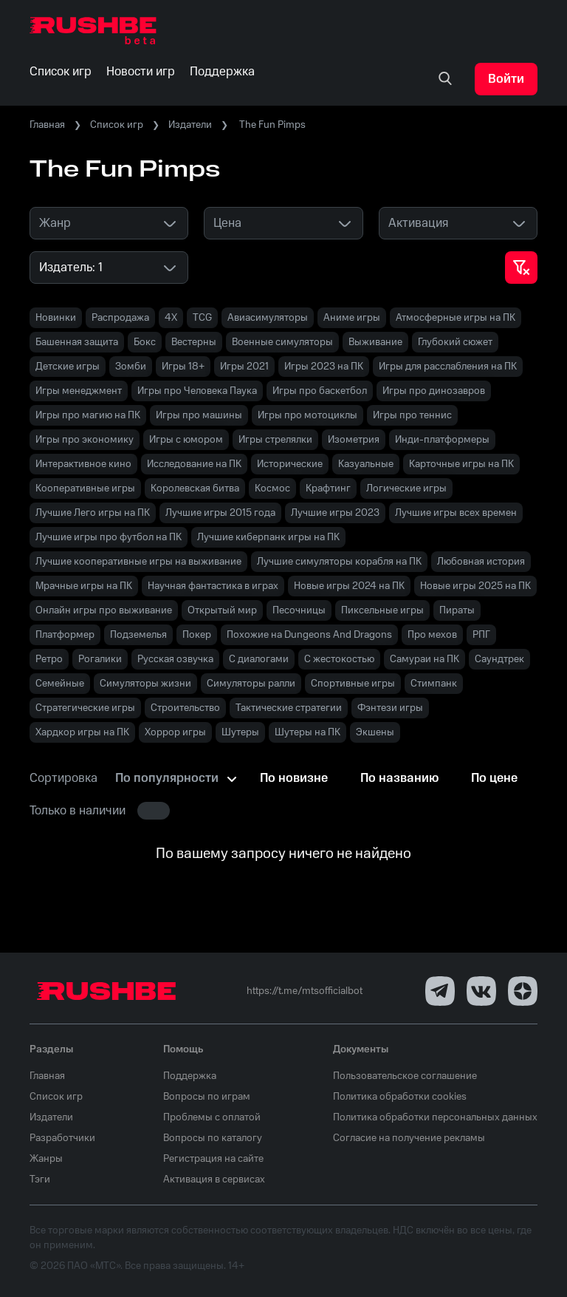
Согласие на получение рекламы (409, 1138)
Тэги (40, 1179)
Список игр (116, 125)
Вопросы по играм (206, 1096)
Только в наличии (78, 811)
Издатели (190, 125)
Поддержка (189, 1076)
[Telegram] (440, 991)
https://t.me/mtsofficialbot (304, 991)
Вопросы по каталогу (212, 1138)
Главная (47, 125)
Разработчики (62, 1138)
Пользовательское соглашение (405, 1076)
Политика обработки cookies (400, 1096)
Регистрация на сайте (213, 1158)
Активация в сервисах (214, 1179)
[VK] (481, 991)
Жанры (46, 1158)
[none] (445, 79)
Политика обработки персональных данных (435, 1117)
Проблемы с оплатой (212, 1117)
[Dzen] (522, 991)
